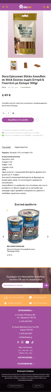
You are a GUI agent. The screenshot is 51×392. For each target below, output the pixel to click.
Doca (4, 87)
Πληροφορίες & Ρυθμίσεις (16, 385)
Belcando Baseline (15, 246)
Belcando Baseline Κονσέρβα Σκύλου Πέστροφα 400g (21, 250)
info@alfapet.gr (25, 337)
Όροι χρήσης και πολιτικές (25, 380)
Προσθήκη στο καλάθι (18, 120)
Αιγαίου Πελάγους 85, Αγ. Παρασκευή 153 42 (26, 316)
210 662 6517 (26, 333)
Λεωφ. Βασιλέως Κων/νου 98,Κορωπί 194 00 (26, 328)
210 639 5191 (26, 321)
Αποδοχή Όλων (38, 385)
